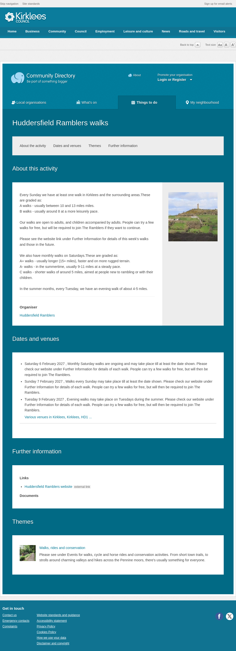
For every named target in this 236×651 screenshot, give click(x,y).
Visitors (219, 31)
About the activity (33, 146)
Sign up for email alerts (218, 3)
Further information (123, 146)
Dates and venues (67, 146)
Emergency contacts (15, 620)
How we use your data (51, 637)
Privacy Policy (46, 626)
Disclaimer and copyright (53, 643)
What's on (89, 102)
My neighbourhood (204, 102)
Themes (94, 146)
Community (57, 31)
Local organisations (31, 102)
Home (12, 31)
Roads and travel (192, 31)
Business (32, 31)
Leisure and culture (138, 31)
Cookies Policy (46, 632)
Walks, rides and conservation (62, 548)
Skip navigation (9, 3)
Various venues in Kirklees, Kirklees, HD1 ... (58, 417)
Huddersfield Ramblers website (48, 487)
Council (81, 31)
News (166, 31)
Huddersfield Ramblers (37, 315)
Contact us (9, 615)
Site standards (31, 3)
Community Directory (43, 78)
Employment (105, 31)
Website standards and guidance (58, 615)
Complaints (9, 626)
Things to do (146, 102)
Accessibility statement (52, 620)
